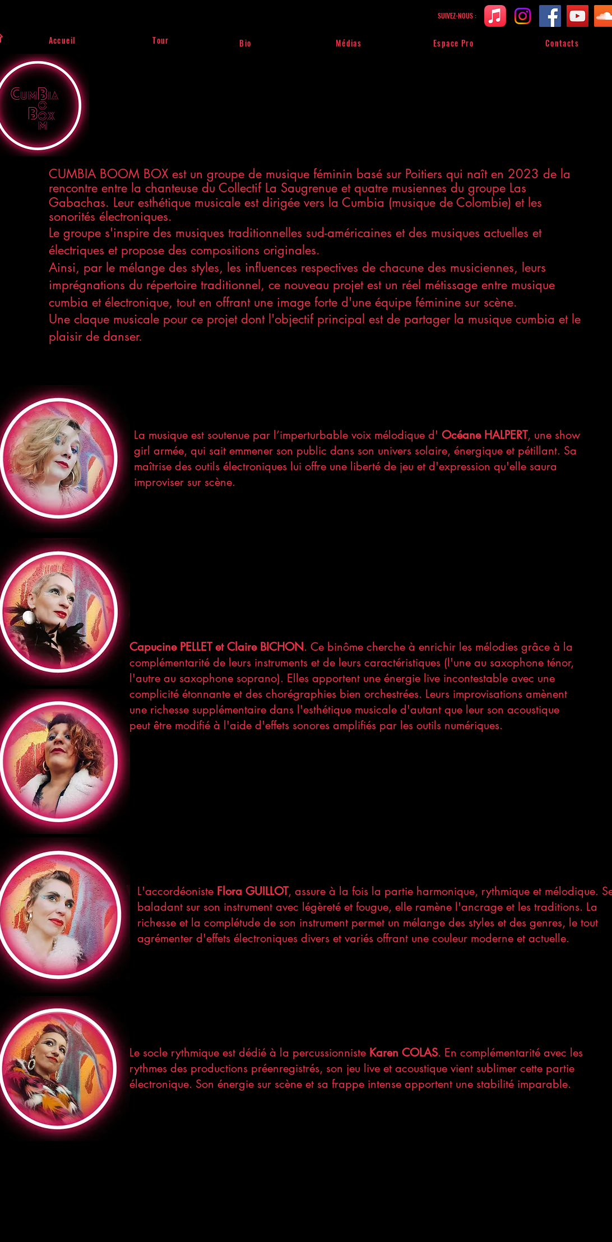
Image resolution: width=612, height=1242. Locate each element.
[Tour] (161, 40)
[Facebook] (550, 16)
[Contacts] (562, 42)
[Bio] (246, 42)
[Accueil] (63, 40)
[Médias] (349, 42)
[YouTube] (577, 16)
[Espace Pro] (454, 42)
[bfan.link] (495, 16)
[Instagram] (523, 16)
